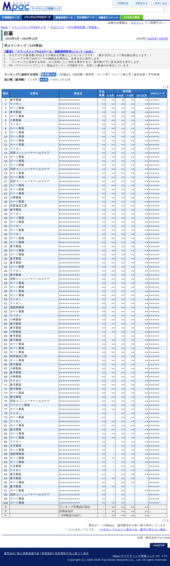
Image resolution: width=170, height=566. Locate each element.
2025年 (163, 38)
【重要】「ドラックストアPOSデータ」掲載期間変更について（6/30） (48, 51)
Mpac (4, 27)
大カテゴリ (57, 27)
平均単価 (154, 74)
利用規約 (47, 553)
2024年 (152, 38)
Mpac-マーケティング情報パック (134, 555)
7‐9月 (54, 79)
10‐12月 (65, 79)
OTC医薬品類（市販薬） (84, 27)
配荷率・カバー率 (97, 74)
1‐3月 (33, 79)
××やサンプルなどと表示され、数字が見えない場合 (133, 529)
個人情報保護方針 (28, 553)
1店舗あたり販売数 (71, 74)
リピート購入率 (121, 74)
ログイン (136, 22)
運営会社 (9, 553)
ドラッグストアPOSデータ (29, 27)
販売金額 (139, 74)
